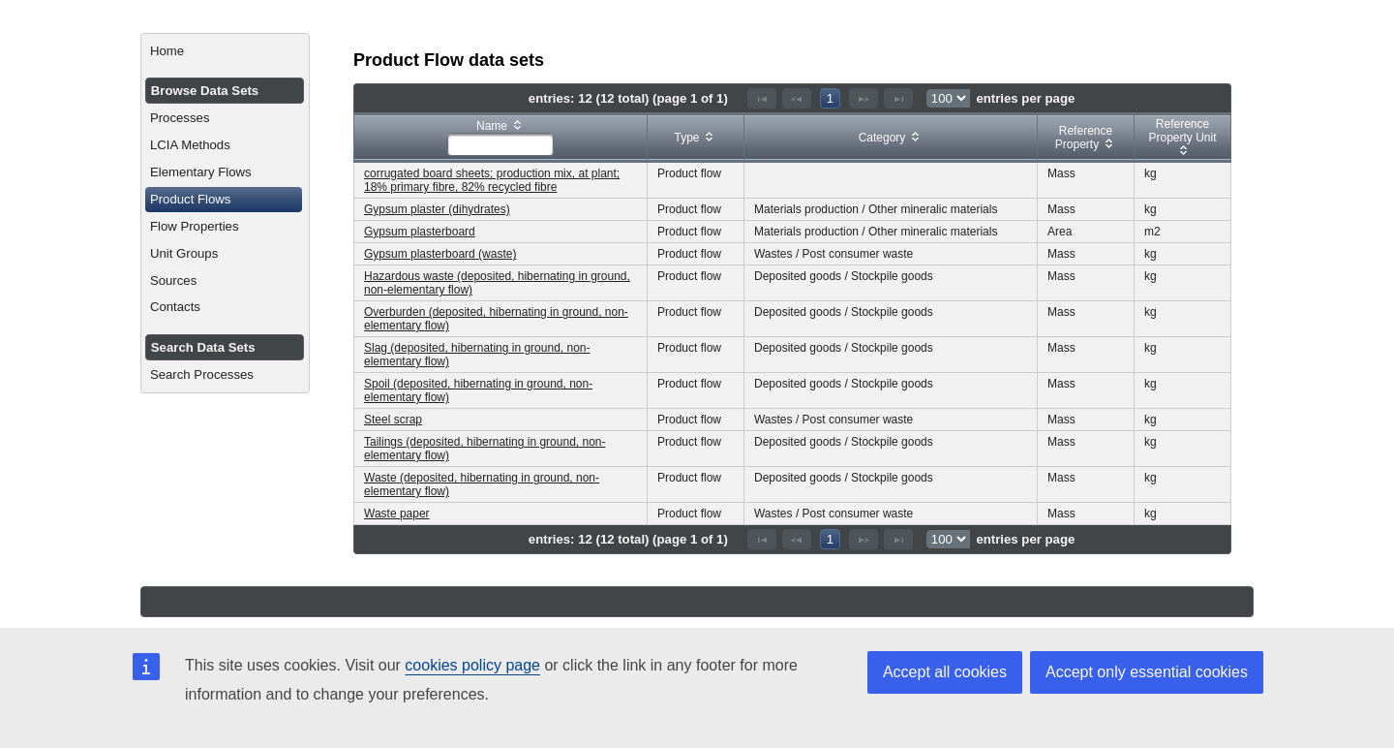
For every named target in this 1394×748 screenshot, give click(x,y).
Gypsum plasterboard (419, 231)
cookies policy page (472, 665)
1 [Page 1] (830, 98)
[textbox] (500, 144)
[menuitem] (225, 51)
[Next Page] (863, 98)
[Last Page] (898, 98)
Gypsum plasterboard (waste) (440, 254)
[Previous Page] (796, 98)
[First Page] (761, 98)
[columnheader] (501, 138)
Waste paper (397, 513)
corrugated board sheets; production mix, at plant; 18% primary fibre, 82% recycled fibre (492, 180)
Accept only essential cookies (1147, 672)
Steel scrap (393, 419)
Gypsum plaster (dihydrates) (437, 209)
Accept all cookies (945, 672)
